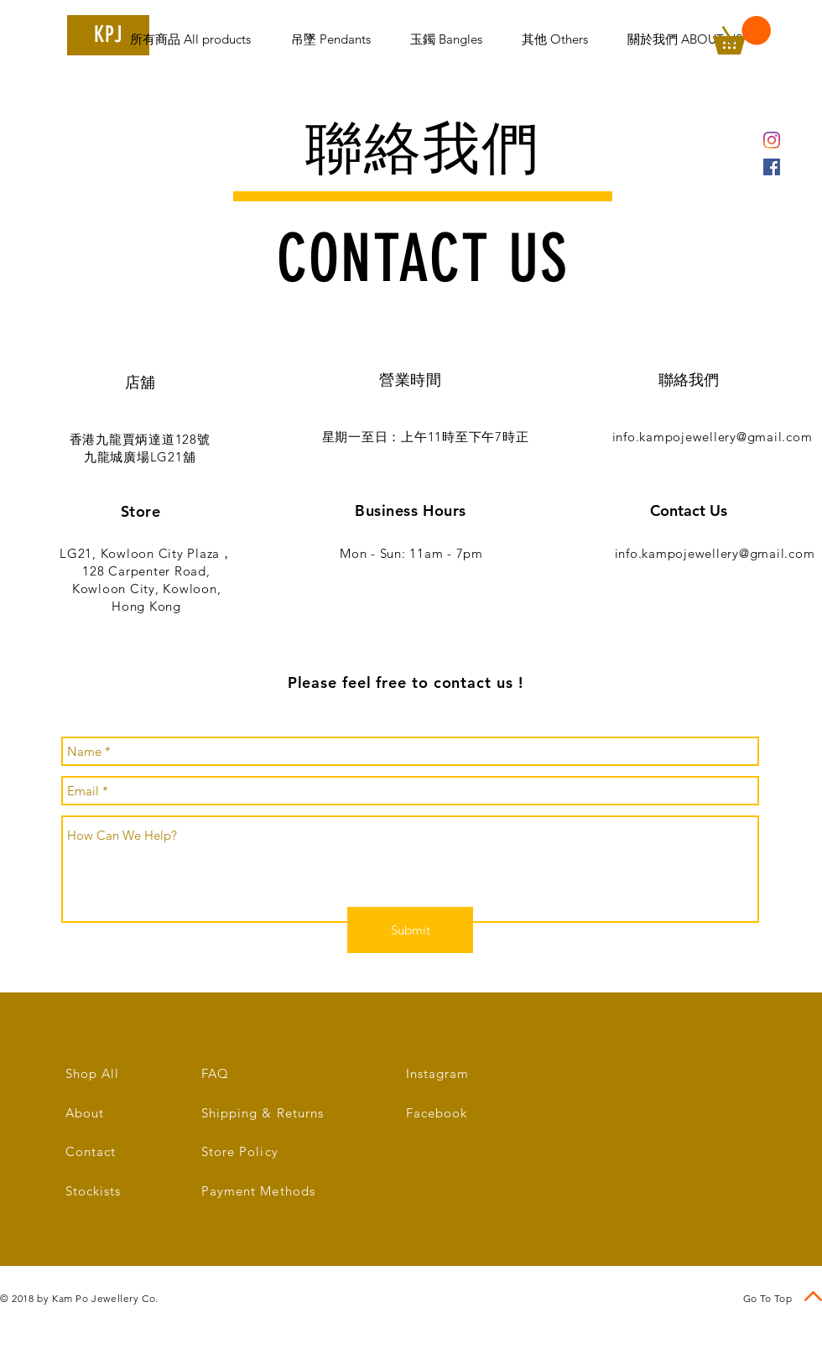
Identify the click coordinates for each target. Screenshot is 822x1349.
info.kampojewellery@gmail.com (712, 437)
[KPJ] (108, 35)
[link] (742, 35)
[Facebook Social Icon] (771, 167)
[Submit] (410, 930)
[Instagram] (771, 140)
